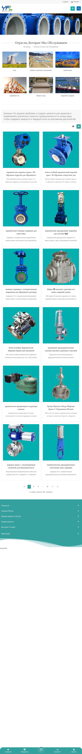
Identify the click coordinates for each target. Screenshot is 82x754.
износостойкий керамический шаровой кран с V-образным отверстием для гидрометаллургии (61, 174)
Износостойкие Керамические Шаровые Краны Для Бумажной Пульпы (21, 349)
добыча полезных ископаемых (41, 70)
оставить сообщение (41, 750)
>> (52, 487)
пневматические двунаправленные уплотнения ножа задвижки (61, 466)
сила (14, 70)
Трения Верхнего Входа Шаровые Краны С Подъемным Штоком (61, 408)
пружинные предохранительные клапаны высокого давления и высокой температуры (61, 349)
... (42, 487)
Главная (65, 2)
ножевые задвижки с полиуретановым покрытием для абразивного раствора (21, 291)
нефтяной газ (14, 95)
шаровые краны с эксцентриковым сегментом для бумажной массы (21, 466)
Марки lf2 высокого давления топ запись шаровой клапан (61, 291)
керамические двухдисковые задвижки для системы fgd (61, 232)
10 (47, 487)
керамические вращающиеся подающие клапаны (21, 408)
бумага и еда (40, 95)
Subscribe (3, 548)
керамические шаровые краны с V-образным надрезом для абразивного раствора (21, 174)
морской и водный (67, 95)
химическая (67, 70)
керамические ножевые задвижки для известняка (21, 232)
